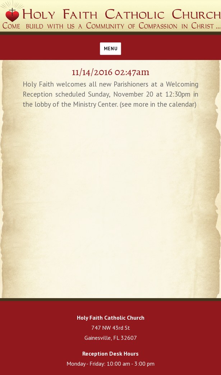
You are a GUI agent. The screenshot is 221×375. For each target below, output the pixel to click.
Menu (110, 49)
